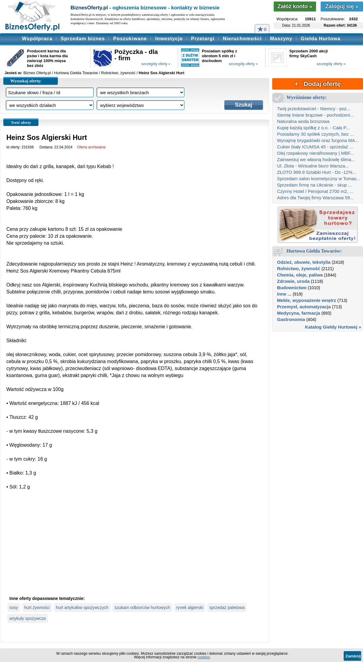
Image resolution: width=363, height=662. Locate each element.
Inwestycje (169, 38)
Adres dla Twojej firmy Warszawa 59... (315, 197)
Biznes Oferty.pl (37, 73)
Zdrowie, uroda (293, 281)
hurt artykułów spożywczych (82, 607)
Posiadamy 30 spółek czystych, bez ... (315, 134)
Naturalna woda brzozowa (303, 121)
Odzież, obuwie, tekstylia (304, 262)
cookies (203, 657)
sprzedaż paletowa (227, 607)
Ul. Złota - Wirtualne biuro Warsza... (313, 165)
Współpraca (37, 38)
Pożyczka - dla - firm (136, 54)
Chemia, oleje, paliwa (300, 274)
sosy (13, 607)
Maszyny (281, 38)
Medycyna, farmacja (298, 313)
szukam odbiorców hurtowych (142, 607)
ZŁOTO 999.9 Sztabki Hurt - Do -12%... (316, 172)
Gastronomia (291, 319)
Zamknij (353, 656)
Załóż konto (294, 6)
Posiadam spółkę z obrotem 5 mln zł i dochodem (219, 56)
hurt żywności (37, 607)
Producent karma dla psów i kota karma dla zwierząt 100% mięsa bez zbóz (47, 58)
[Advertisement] (134, 547)
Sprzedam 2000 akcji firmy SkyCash (308, 53)
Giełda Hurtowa (320, 38)
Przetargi (202, 38)
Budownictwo (292, 287)
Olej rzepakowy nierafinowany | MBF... (315, 153)
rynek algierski (189, 607)
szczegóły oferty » (155, 64)
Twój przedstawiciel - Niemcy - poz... (314, 108)
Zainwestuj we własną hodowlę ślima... (316, 159)
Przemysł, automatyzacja (304, 306)
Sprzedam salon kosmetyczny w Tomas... (318, 178)
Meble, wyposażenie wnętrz (306, 300)
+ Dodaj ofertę (318, 83)
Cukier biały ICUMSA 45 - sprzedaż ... (315, 146)
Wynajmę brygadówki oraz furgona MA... (318, 140)
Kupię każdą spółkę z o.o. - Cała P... (313, 127)
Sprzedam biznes (83, 38)
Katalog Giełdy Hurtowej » (333, 326)
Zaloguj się (341, 6)
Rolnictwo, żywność (298, 268)
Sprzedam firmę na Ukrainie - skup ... (314, 184)
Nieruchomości (242, 38)
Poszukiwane (130, 38)
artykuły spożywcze (27, 618)
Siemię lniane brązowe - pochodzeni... (315, 115)
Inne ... (284, 293)
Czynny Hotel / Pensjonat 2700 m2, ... (315, 191)
